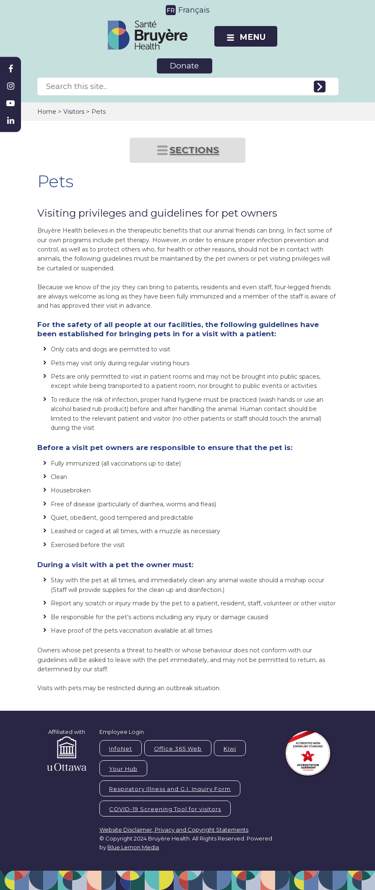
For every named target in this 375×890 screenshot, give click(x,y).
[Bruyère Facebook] (10, 68)
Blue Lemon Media (133, 847)
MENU (253, 37)
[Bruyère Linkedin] (10, 120)
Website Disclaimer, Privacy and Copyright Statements (173, 829)
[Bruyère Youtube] (10, 103)
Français (194, 10)
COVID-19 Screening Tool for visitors (165, 809)
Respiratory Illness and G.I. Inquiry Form (170, 788)
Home (46, 111)
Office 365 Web (178, 748)
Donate (184, 66)
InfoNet (120, 748)
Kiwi (230, 748)
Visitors (73, 111)
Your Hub (123, 768)
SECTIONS (194, 150)
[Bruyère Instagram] (10, 86)
